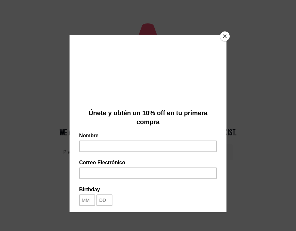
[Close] (225, 36)
